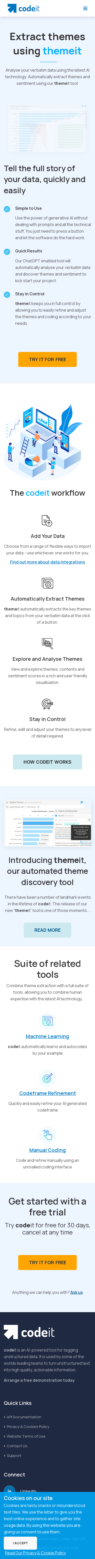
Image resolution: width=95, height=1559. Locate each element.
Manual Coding (47, 1150)
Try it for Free (47, 359)
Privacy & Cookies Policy (26, 1426)
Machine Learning (47, 1036)
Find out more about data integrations (47, 562)
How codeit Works (48, 762)
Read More (47, 930)
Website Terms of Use (25, 1436)
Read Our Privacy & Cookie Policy (35, 1553)
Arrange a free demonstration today (39, 1380)
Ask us (76, 1292)
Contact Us (15, 1446)
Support (12, 1455)
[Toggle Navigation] (85, 8)
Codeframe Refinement (47, 1093)
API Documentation (22, 1417)
